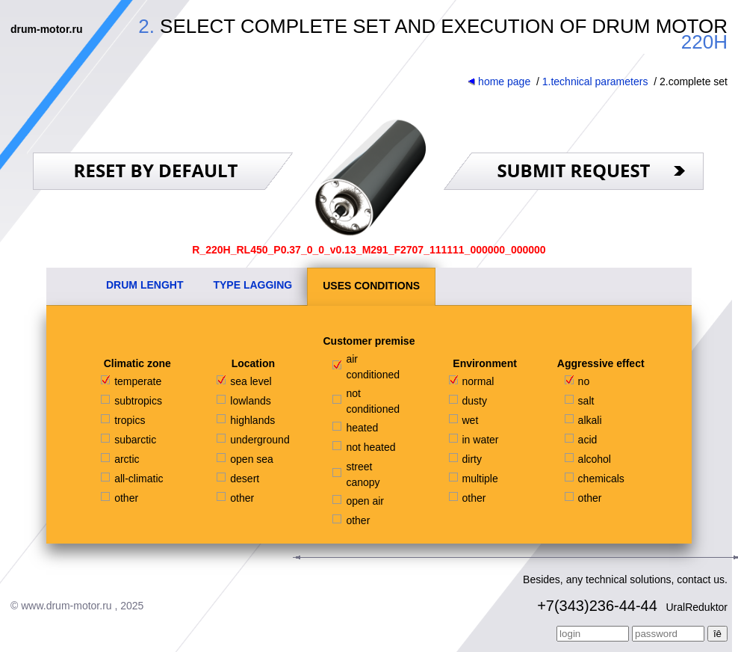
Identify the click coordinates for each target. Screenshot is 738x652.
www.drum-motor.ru (66, 606)
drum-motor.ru (46, 29)
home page (499, 81)
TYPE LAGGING (252, 285)
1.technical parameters (595, 81)
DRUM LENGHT (144, 285)
